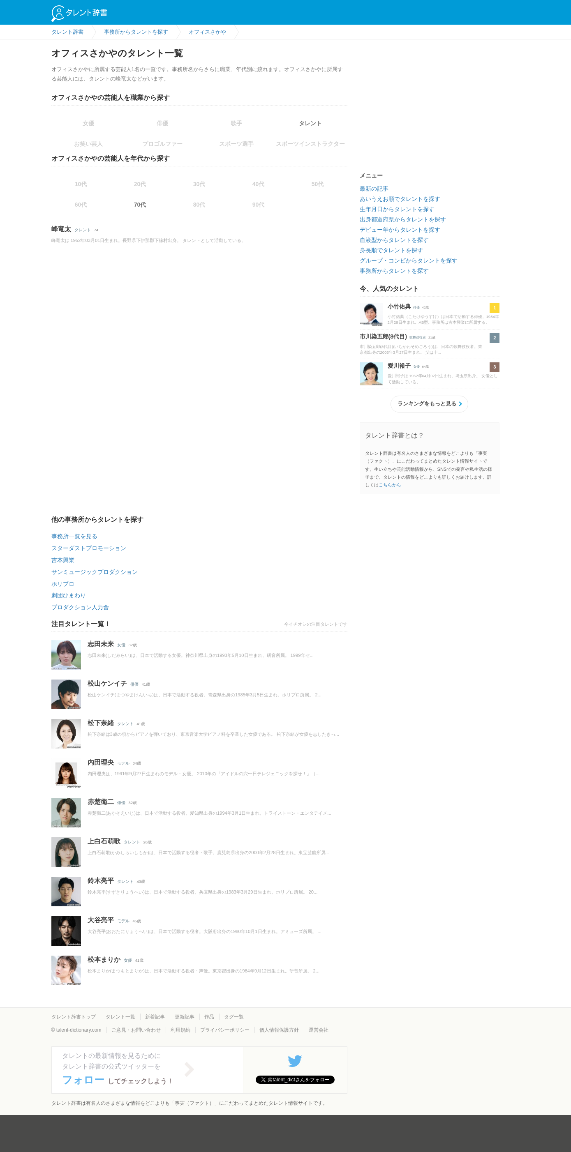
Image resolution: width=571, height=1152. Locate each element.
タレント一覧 (120, 1017)
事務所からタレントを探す (394, 270)
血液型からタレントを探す (394, 240)
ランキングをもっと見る (427, 404)
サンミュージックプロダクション (94, 572)
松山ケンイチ (107, 683)
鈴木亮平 (101, 880)
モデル (123, 763)
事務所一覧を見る (74, 536)
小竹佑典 (399, 306)
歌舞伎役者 (417, 337)
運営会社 (318, 1030)
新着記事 (155, 1017)
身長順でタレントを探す (391, 250)
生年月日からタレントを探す (397, 209)
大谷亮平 (101, 920)
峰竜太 (61, 229)
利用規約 (180, 1030)
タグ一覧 (234, 1017)
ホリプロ (62, 584)
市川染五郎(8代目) (383, 336)
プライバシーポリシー (225, 1030)
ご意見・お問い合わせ (136, 1030)
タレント (310, 123)
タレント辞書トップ (73, 1017)
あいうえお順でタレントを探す (400, 199)
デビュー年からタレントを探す (400, 229)
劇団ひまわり (68, 595)
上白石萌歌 (104, 841)
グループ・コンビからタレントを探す (409, 260)
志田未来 (101, 644)
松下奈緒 (101, 722)
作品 (209, 1017)
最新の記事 (374, 188)
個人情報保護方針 (279, 1030)
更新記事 (184, 1017)
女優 (121, 645)
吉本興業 (62, 560)
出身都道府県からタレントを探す (403, 219)
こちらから (390, 484)
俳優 (134, 684)
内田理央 (101, 762)
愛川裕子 (399, 365)
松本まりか (104, 959)
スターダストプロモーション (88, 548)
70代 (140, 204)
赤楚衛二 (101, 801)
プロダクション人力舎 (80, 607)
